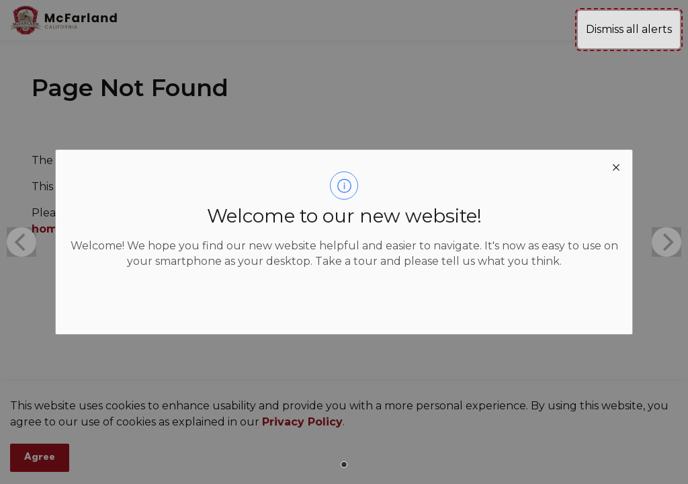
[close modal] (616, 166)
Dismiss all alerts (629, 29)
